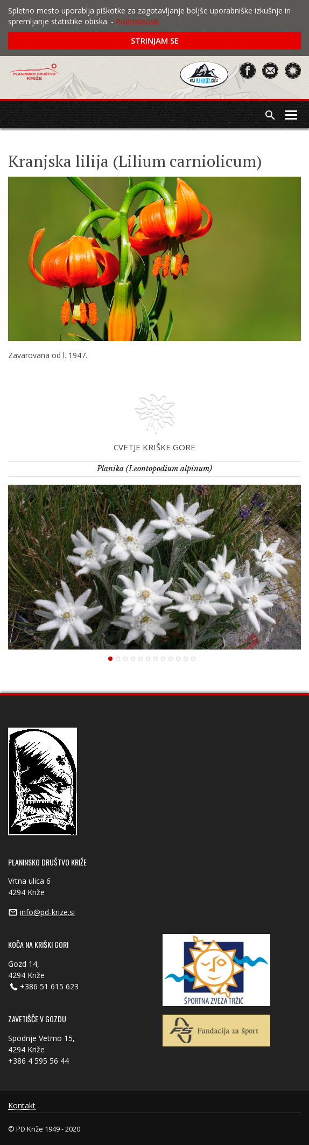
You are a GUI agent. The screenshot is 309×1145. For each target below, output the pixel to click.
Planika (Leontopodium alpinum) (154, 468)
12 (193, 659)
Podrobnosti (137, 21)
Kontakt (22, 1106)
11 (186, 659)
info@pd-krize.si (47, 912)
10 (178, 659)
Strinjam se (155, 40)
